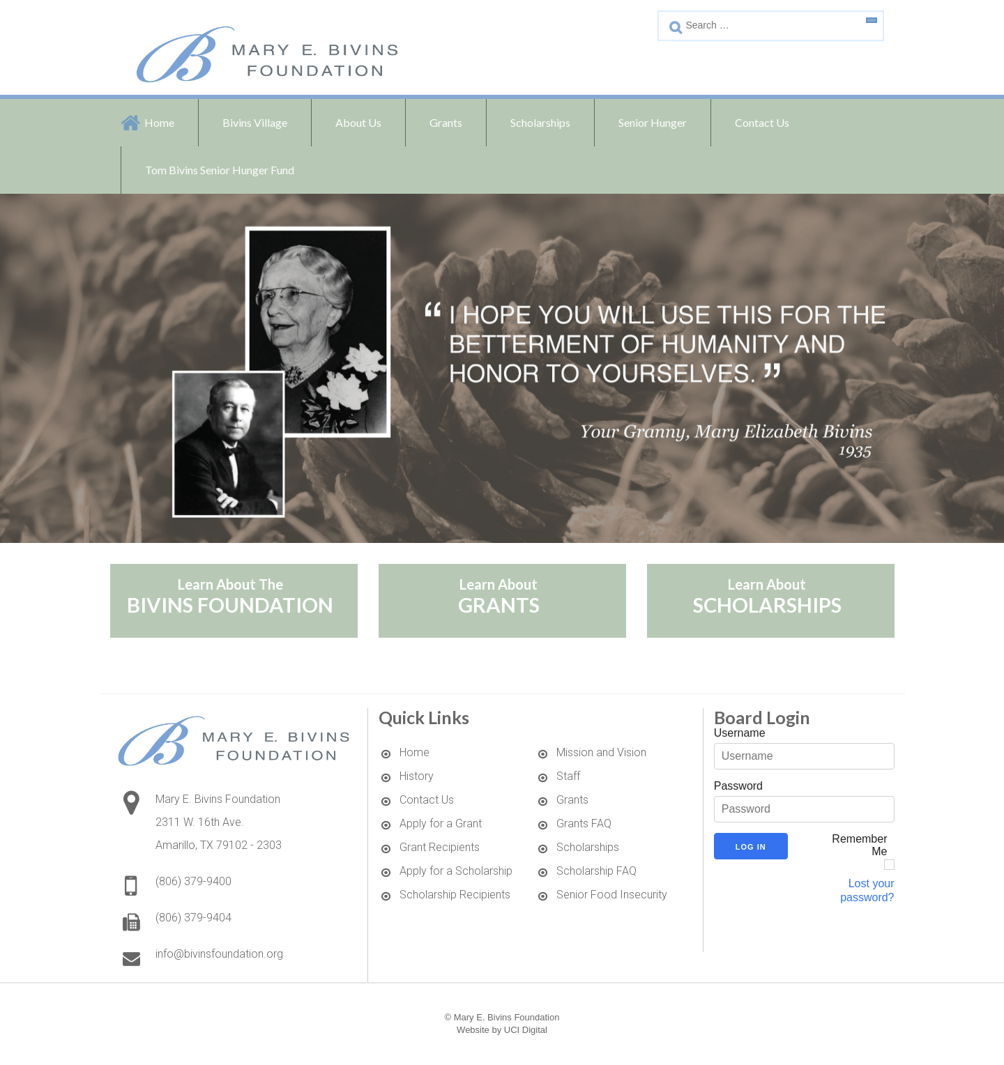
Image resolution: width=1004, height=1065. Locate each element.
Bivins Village (254, 122)
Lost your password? (867, 890)
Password (738, 786)
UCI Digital (525, 1030)
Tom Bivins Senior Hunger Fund (219, 169)
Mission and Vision (601, 752)
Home (159, 122)
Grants (572, 799)
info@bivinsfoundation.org (219, 953)
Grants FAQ (583, 823)
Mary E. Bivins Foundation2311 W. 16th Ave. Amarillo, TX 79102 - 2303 (218, 822)
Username (740, 733)
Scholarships (587, 847)
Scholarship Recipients (455, 894)
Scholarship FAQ (596, 871)
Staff (568, 776)
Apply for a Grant (441, 823)
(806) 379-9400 (193, 881)
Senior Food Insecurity (611, 894)
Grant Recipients (440, 847)
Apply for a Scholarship (456, 871)
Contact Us (762, 122)
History (417, 776)
